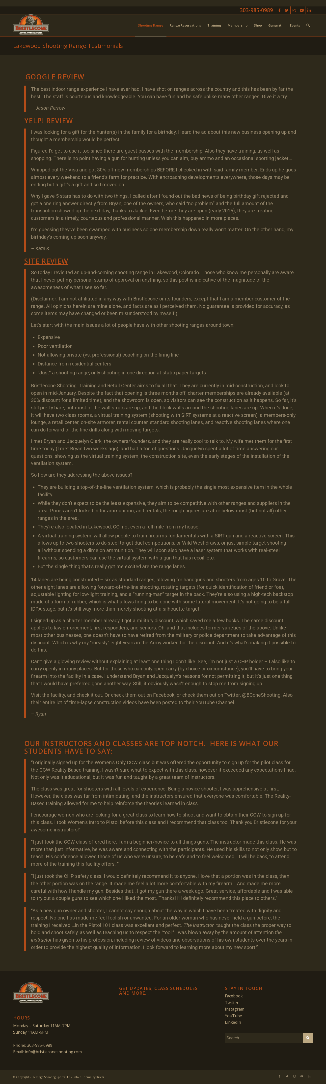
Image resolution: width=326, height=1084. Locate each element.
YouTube (233, 1015)
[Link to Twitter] (286, 10)
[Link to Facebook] (279, 10)
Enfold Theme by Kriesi (88, 1077)
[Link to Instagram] (294, 10)
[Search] (308, 25)
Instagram (234, 1009)
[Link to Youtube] (301, 10)
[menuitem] (150, 25)
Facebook (234, 996)
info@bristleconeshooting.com (53, 1051)
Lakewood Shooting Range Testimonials (68, 45)
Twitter (232, 1002)
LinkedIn (233, 1022)
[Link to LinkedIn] (309, 10)
